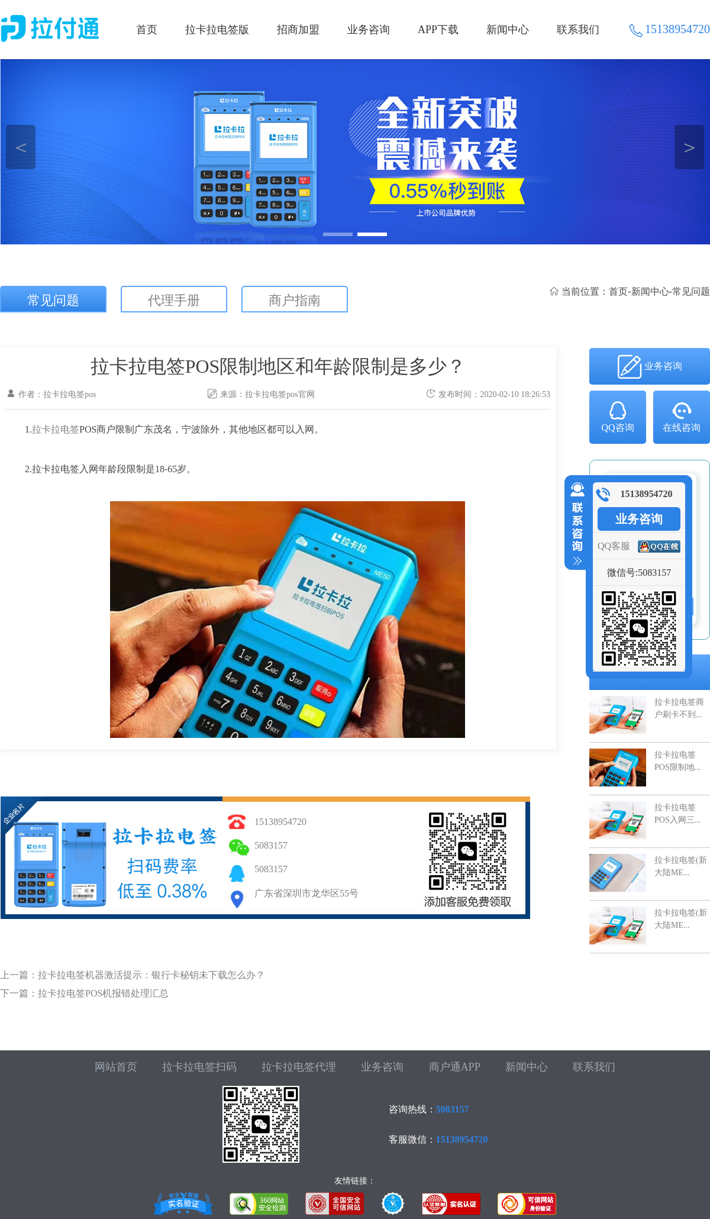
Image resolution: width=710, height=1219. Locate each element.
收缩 (575, 524)
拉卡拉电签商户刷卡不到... (679, 708)
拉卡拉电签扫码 (199, 1067)
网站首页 (116, 1067)
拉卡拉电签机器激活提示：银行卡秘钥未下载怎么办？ (151, 975)
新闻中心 (507, 30)
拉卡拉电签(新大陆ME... (680, 866)
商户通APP (454, 1067)
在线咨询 (682, 416)
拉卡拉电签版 (217, 30)
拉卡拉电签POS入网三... (677, 813)
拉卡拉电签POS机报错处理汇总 (103, 993)
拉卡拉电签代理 (299, 1067)
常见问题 (53, 300)
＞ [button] (689, 147)
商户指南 (295, 300)
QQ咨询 (617, 416)
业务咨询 (368, 30)
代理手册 (174, 300)
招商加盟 (298, 30)
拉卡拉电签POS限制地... (677, 760)
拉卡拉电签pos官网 (279, 394)
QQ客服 (614, 546)
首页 (146, 30)
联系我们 (578, 30)
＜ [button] (21, 147)
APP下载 (438, 30)
